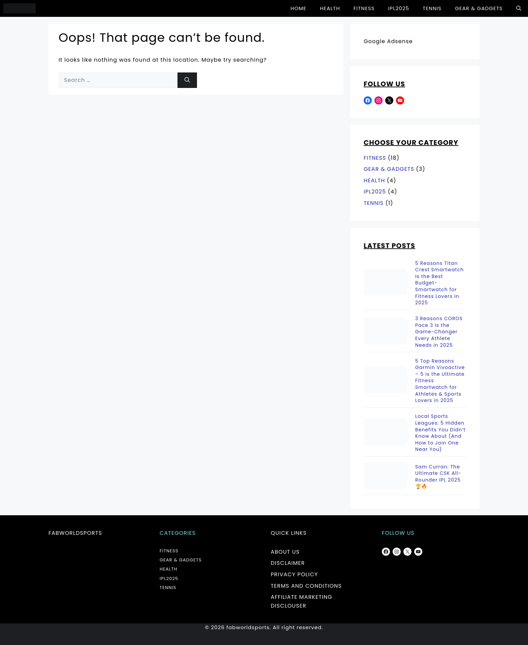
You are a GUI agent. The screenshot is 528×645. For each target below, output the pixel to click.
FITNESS (364, 8)
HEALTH (330, 8)
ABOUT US (285, 552)
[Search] (187, 80)
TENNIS (432, 8)
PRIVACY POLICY (294, 574)
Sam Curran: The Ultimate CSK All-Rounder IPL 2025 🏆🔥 (438, 477)
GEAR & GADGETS (479, 8)
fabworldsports (75, 533)
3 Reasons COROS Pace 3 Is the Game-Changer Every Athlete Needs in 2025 (439, 331)
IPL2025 (398, 8)
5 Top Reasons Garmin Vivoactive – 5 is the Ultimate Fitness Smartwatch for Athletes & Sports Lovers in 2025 (440, 381)
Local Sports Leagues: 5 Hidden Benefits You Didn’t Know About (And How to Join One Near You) (440, 433)
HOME (298, 8)
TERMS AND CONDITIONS (306, 586)
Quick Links (289, 533)
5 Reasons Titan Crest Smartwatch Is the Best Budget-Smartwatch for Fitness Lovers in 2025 (439, 283)
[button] (518, 8)
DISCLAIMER (288, 563)
